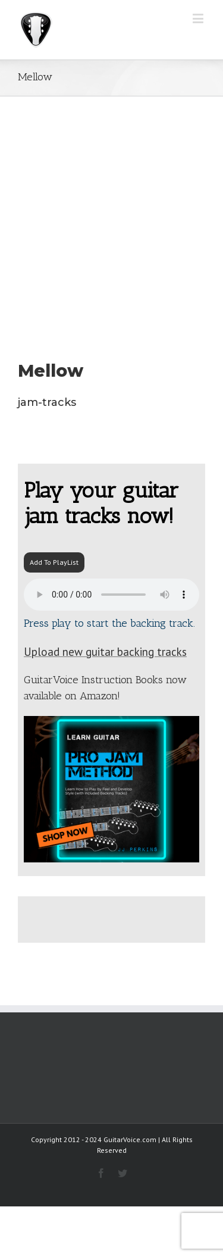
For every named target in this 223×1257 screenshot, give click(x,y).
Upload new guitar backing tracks (105, 652)
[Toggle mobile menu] (199, 18)
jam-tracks (47, 402)
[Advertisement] (111, 214)
